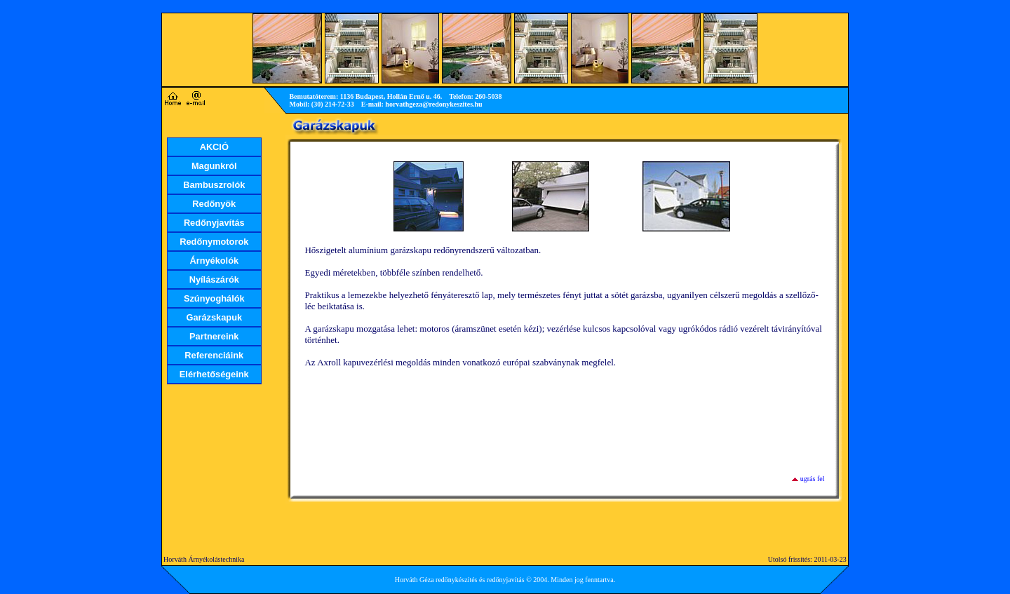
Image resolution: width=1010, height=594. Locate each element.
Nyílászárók (214, 279)
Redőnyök (214, 203)
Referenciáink (213, 355)
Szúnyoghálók (214, 298)
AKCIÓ (214, 147)
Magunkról (214, 166)
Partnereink (213, 336)
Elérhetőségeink (214, 374)
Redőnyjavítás (214, 222)
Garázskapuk (214, 317)
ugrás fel (812, 478)
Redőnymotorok (214, 241)
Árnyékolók (213, 260)
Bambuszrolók (214, 185)
